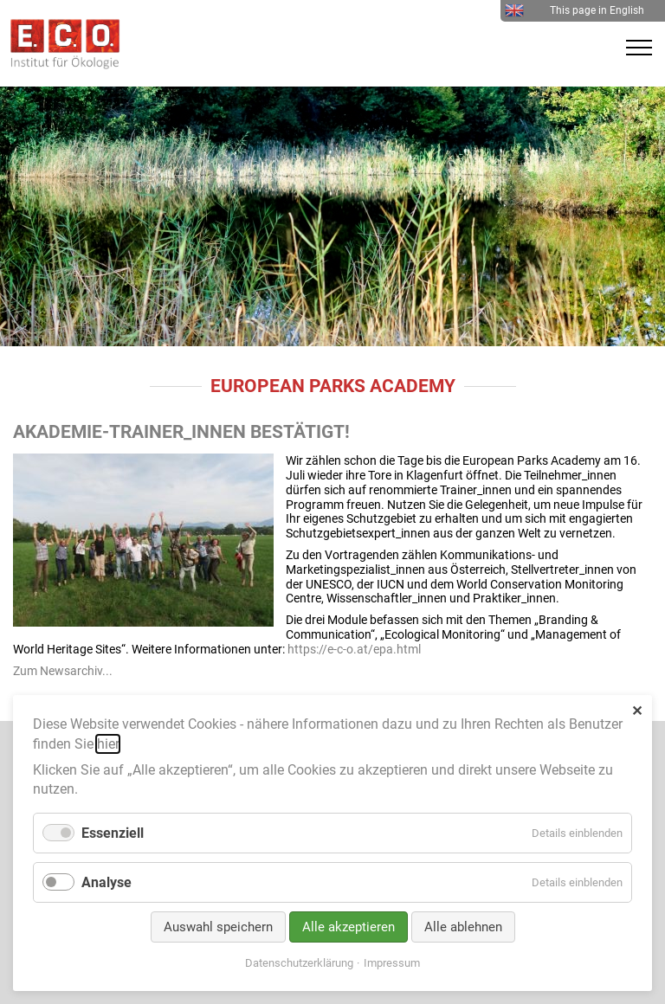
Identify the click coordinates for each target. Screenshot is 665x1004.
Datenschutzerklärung (299, 962)
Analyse (106, 882)
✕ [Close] (636, 711)
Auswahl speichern (218, 927)
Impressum (392, 962)
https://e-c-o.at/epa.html (354, 649)
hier (108, 744)
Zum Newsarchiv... (63, 671)
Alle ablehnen (463, 927)
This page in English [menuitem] (574, 10)
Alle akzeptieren (348, 927)
